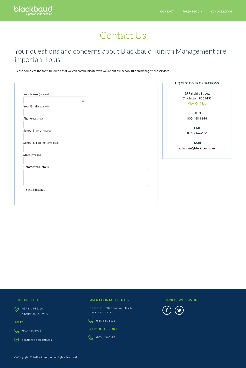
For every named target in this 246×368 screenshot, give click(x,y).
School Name (37, 130)
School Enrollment (41, 142)
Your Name (36, 94)
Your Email (36, 106)
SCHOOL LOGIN (221, 11)
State (32, 154)
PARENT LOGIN (193, 11)
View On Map (197, 103)
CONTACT (167, 11)
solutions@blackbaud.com (197, 148)
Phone (33, 118)
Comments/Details (36, 166)
